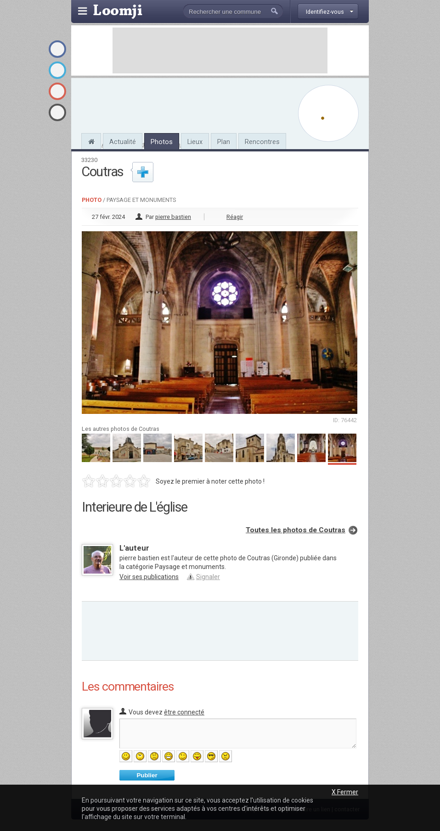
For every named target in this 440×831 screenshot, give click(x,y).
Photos (162, 142)
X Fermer (345, 792)
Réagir (234, 216)
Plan (223, 142)
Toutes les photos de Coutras (295, 530)
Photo (92, 199)
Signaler (208, 576)
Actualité (122, 142)
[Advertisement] (220, 50)
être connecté (184, 712)
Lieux (195, 142)
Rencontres (262, 142)
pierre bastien (173, 216)
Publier (146, 775)
